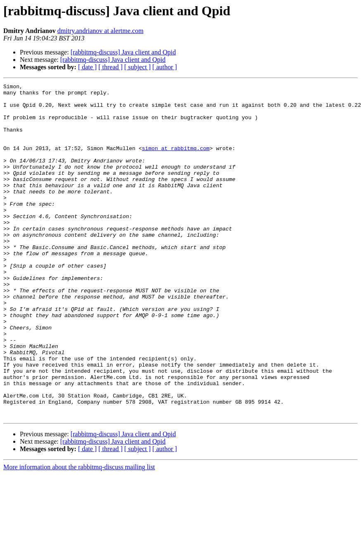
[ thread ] (110, 67)
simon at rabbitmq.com (175, 161)
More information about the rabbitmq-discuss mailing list (79, 533)
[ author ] (164, 67)
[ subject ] (137, 67)
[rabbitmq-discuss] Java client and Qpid (123, 52)
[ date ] (87, 67)
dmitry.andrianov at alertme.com (100, 30)
